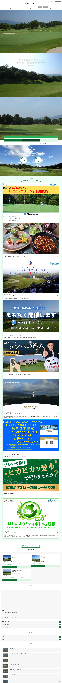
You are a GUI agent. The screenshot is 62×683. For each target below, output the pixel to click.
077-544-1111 (7, 613)
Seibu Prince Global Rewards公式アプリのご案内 (30, 413)
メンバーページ (57, 1)
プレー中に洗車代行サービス (30, 493)
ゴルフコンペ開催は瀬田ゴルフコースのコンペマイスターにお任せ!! (30, 374)
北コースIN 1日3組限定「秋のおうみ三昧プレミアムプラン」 (30, 256)
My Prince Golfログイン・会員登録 (31, 140)
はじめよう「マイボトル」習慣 (30, 532)
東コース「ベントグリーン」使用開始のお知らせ (30, 217)
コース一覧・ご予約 (13, 140)
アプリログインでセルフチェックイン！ (30, 453)
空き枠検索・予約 (9, 567)
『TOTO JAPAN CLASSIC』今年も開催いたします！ (30, 334)
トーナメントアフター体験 (30, 295)
